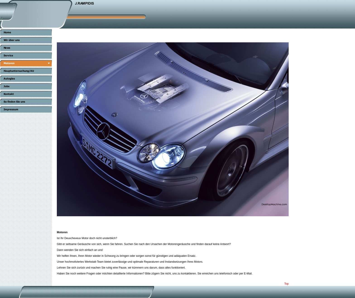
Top (286, 283)
